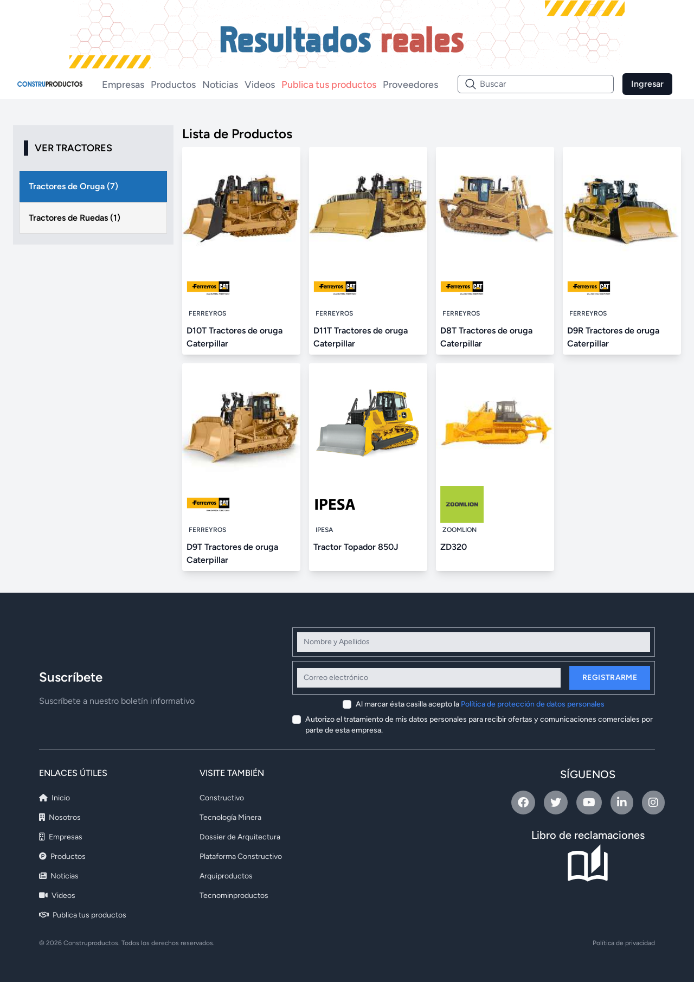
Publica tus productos (328, 85)
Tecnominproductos (234, 895)
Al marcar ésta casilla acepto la (480, 704)
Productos (173, 85)
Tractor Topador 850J (356, 547)
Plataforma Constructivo (241, 856)
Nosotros (60, 817)
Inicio (54, 798)
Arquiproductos (226, 876)
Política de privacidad (624, 943)
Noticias (220, 85)
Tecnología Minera (230, 817)
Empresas (123, 85)
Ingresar (647, 84)
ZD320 (453, 547)
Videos (260, 85)
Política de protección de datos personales (533, 704)
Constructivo (222, 798)
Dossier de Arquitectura (240, 837)
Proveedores (410, 85)
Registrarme (609, 677)
